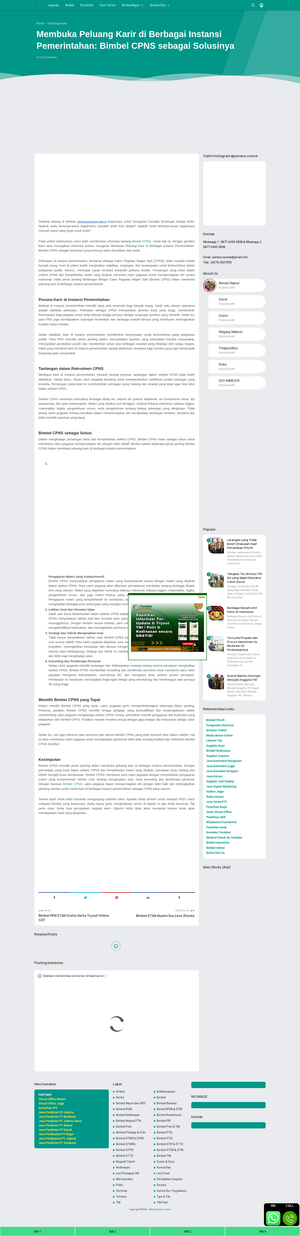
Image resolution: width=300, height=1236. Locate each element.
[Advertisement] (150, 118)
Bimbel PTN (164, 1132)
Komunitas (164, 1167)
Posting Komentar (46, 57)
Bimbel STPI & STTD (170, 1144)
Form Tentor (108, 5)
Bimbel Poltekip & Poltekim (131, 1132)
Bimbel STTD (124, 1155)
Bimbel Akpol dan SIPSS (131, 1103)
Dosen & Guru (165, 1161)
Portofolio (86, 5)
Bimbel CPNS (141, 241)
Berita (120, 1097)
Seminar (121, 1190)
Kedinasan (123, 1167)
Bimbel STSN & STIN (170, 1150)
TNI (118, 1202)
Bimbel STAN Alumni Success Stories (165, 916)
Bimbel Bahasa (166, 1103)
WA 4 (262, 1231)
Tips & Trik (163, 1196)
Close (201, 596)
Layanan (53, 5)
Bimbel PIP (164, 1120)
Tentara (121, 1196)
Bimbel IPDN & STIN (169, 1109)
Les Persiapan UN (127, 1173)
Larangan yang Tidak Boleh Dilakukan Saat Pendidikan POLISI (242, 544)
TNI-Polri (162, 1202)
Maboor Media (163, 1209)
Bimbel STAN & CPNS (130, 1138)
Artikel (69, 5)
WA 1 (37, 1231)
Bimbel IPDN (124, 1109)
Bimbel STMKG (126, 1144)
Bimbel (161, 1097)
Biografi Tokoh (125, 1161)
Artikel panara (166, 1091)
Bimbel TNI (164, 1155)
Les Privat (163, 1173)
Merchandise (124, 1179)
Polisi (119, 1185)
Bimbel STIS (165, 1138)
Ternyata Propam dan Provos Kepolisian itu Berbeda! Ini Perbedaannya (242, 644)
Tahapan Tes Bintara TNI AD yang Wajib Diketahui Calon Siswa (244, 578)
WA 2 (112, 1231)
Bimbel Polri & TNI (168, 1126)
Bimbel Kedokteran (169, 1115)
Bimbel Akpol (130, 5)
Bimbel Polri (158, 5)
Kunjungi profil (227, 287)
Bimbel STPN (124, 1150)
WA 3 (187, 1231)
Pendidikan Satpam (169, 1179)
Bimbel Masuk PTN (128, 1120)
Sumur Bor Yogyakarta (171, 1190)
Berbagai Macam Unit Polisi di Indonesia (242, 610)
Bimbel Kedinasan (128, 1115)
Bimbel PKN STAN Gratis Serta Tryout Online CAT (74, 917)
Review (161, 1185)
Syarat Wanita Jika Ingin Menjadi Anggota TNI (244, 678)
